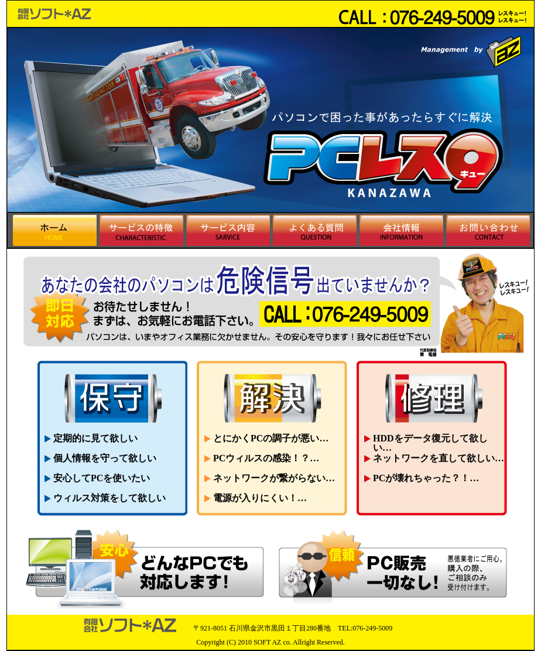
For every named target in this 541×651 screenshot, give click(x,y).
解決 (271, 397)
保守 (111, 397)
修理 (431, 397)
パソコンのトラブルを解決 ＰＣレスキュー (65, 14)
